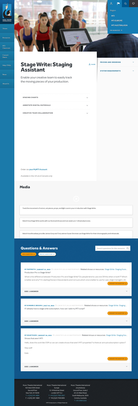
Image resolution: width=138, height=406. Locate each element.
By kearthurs (31, 334)
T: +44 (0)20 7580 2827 (56, 394)
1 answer (31, 291)
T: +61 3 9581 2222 (80, 400)
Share (93, 64)
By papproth (30, 269)
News (5, 74)
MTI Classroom (6, 47)
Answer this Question (116, 283)
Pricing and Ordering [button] (110, 62)
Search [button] (125, 3)
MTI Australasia (119, 25)
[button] (118, 3)
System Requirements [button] (110, 71)
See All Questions (46, 254)
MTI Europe (116, 20)
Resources (6, 38)
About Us (6, 84)
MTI (113, 16)
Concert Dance (5, 56)
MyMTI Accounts (111, 3)
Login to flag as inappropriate (67, 269)
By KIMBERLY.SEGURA (33, 305)
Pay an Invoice (115, 30)
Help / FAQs (7, 65)
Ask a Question (27, 254)
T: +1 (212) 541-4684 (32, 394)
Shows (5, 28)
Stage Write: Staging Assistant (117, 268)
